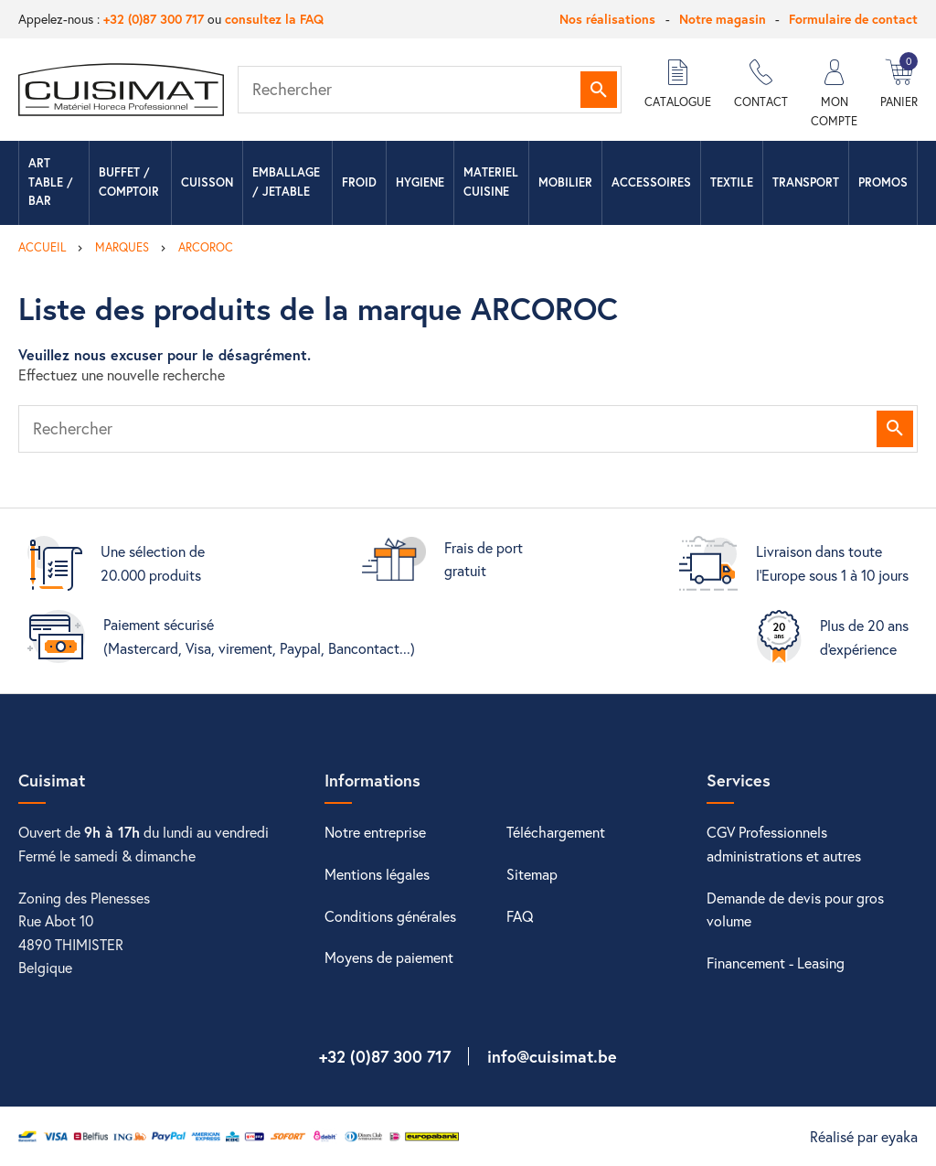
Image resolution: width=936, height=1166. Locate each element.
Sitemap (532, 873)
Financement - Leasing (776, 962)
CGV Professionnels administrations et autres (784, 843)
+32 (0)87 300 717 (153, 18)
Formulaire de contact (853, 18)
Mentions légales (377, 873)
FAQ (520, 915)
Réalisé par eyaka (864, 1136)
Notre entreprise (375, 831)
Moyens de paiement (388, 957)
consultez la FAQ (274, 18)
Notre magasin (722, 18)
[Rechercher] (430, 89)
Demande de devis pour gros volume (795, 909)
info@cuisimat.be (552, 1056)
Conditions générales (390, 915)
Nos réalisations (607, 18)
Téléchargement (555, 831)
